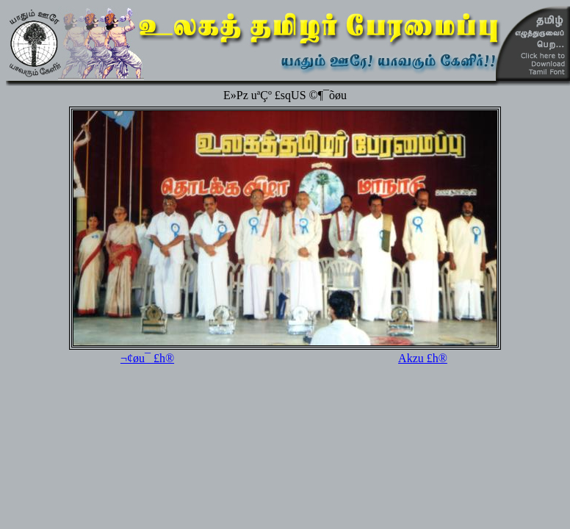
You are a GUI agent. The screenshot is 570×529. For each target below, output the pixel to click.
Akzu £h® (422, 358)
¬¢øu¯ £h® (147, 358)
